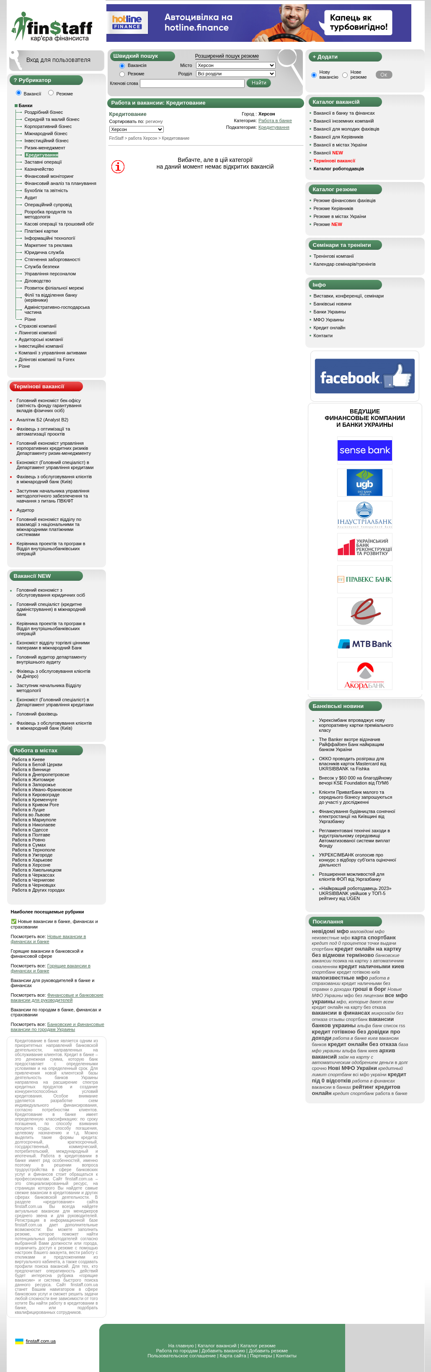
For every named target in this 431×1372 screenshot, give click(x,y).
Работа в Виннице (31, 769)
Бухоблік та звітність (46, 190)
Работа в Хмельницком (37, 869)
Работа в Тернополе (33, 849)
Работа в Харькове (32, 859)
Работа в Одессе (30, 829)
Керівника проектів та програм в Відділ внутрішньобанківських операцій (51, 548)
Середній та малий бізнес (52, 119)
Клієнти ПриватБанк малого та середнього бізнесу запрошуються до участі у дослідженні (355, 797)
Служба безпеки (42, 266)
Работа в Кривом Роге (35, 804)
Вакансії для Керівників (339, 136)
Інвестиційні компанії (41, 346)
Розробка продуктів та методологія (48, 214)
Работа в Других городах (38, 889)
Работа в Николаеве (34, 824)
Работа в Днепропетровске (41, 774)
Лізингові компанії (38, 332)
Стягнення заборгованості (52, 259)
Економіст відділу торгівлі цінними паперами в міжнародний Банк (53, 645)
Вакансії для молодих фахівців (346, 128)
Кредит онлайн (330, 327)
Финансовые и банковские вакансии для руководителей (57, 997)
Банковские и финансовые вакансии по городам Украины (57, 1027)
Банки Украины (330, 311)
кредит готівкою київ (358, 972)
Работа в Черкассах (33, 874)
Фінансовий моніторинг (49, 176)
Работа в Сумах (29, 844)
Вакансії (328, 152)
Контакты (286, 1355)
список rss (394, 1025)
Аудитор (25, 510)
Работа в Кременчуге (34, 799)
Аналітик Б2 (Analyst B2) (43, 419)
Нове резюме (359, 74)
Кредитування (273, 127)
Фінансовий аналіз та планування (60, 183)
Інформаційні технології (50, 238)
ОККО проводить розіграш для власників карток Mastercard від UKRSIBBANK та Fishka (353, 763)
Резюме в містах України (340, 216)
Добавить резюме (268, 1350)
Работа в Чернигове (33, 879)
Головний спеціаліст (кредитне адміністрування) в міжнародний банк (51, 609)
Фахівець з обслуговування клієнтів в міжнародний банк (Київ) (54, 479)
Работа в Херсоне (31, 864)
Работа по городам (177, 1350)
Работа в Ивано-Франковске (42, 789)
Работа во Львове (31, 814)
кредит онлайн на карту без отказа (349, 1007)
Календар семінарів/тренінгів (345, 264)
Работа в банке (275, 120)
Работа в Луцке (28, 809)
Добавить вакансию (223, 1350)
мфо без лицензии (364, 995)
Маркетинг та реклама (48, 245)
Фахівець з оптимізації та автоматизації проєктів (43, 431)
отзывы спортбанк (348, 1019)
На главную (181, 1345)
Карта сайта (233, 1355)
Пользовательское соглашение (181, 1355)
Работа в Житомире (33, 779)
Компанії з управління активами (53, 352)
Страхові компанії (38, 325)
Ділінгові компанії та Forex (47, 359)
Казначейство (39, 169)
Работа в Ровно (28, 839)
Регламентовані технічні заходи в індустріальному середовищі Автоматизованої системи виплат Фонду (354, 838)
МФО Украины (329, 319)
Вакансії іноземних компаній (344, 120)
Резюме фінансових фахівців (345, 200)
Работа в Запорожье (34, 784)
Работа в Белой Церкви (37, 764)
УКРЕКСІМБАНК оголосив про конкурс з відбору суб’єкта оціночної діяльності (357, 859)
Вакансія (137, 65)
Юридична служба (44, 252)
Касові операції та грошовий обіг (59, 223)
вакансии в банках (331, 1087)
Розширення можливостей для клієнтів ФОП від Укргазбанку (352, 877)
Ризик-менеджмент (45, 147)
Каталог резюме (258, 1345)
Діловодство (38, 280)
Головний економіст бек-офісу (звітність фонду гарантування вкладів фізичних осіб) (49, 405)
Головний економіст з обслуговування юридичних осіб (51, 592)
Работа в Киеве (28, 759)
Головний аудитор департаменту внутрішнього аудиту (52, 659)
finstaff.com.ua (41, 1341)
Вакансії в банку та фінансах (344, 112)
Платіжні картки (41, 230)
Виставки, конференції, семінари (349, 295)
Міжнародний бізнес (46, 133)
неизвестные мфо (331, 937)
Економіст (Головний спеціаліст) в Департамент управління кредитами (55, 465)
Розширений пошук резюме (227, 56)
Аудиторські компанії (41, 339)
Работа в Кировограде (36, 794)
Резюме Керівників (334, 208)
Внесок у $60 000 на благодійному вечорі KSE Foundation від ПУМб (355, 780)
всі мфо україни (369, 1074)
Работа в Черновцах (34, 884)
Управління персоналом (50, 273)
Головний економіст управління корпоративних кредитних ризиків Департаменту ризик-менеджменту (54, 448)
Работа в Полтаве (31, 834)
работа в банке (391, 1093)
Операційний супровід (48, 204)
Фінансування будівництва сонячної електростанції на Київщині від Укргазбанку (357, 816)
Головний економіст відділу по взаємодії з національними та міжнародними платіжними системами (49, 527)
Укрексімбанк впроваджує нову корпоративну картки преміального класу (356, 725)
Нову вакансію (329, 74)
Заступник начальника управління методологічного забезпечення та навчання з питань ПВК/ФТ (53, 495)
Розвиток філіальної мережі (54, 287)
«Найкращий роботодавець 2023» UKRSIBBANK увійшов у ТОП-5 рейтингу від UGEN (355, 893)
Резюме (136, 73)
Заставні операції (43, 161)
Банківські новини (332, 303)
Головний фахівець (37, 713)
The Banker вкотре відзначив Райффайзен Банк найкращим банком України (351, 744)
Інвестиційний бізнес (47, 140)
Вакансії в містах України (340, 144)
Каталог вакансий (217, 1345)
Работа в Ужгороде (32, 854)
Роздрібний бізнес (44, 112)
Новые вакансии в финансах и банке (48, 939)
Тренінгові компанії (334, 256)
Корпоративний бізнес (48, 126)
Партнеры (261, 1355)
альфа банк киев (360, 1050)
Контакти (323, 335)
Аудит (31, 197)
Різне (30, 319)
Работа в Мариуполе (34, 819)
